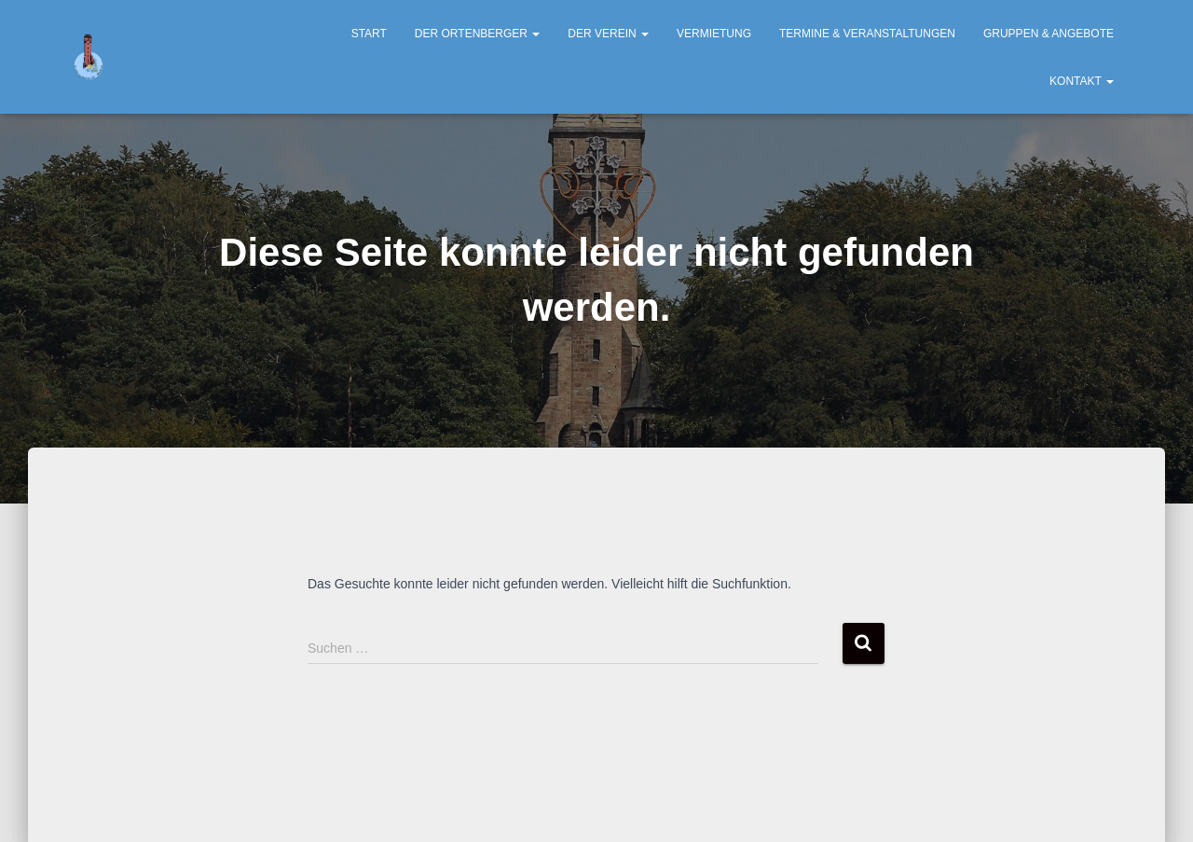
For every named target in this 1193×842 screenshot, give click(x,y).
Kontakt (1081, 81)
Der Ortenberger (477, 33)
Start (369, 33)
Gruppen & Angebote (1048, 33)
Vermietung (714, 33)
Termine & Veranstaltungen (867, 33)
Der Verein (608, 33)
